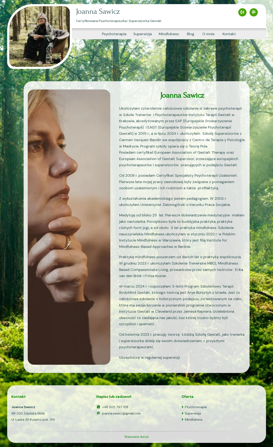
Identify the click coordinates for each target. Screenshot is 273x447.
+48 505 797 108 (112, 407)
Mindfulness (169, 33)
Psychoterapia (114, 33)
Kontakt (229, 33)
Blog (190, 33)
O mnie (208, 33)
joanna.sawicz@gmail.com (118, 413)
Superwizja (142, 33)
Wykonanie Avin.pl (136, 437)
